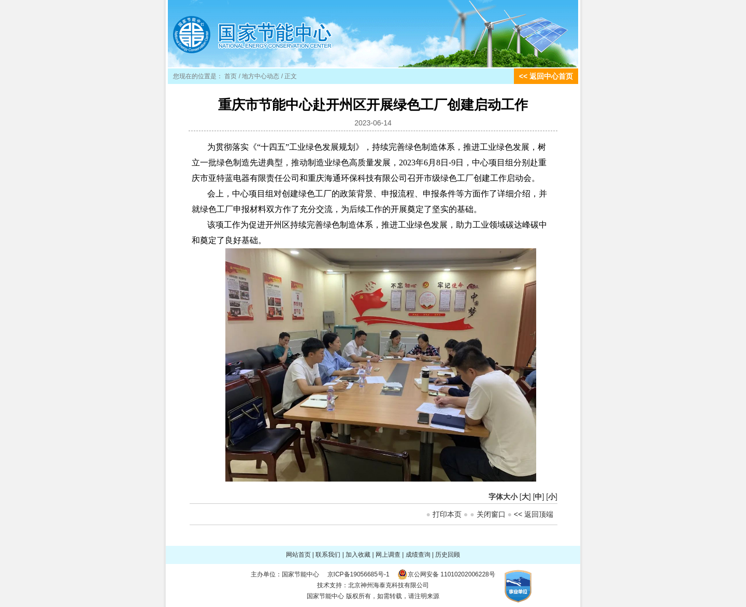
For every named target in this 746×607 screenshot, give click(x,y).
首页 (230, 76)
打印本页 (447, 514)
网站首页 (298, 554)
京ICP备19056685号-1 (358, 574)
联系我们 (327, 554)
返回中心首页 (551, 76)
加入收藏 (358, 554)
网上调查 (388, 554)
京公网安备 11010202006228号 (451, 574)
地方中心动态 (260, 76)
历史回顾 (447, 554)
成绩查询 (418, 554)
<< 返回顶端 (533, 514)
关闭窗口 (491, 514)
